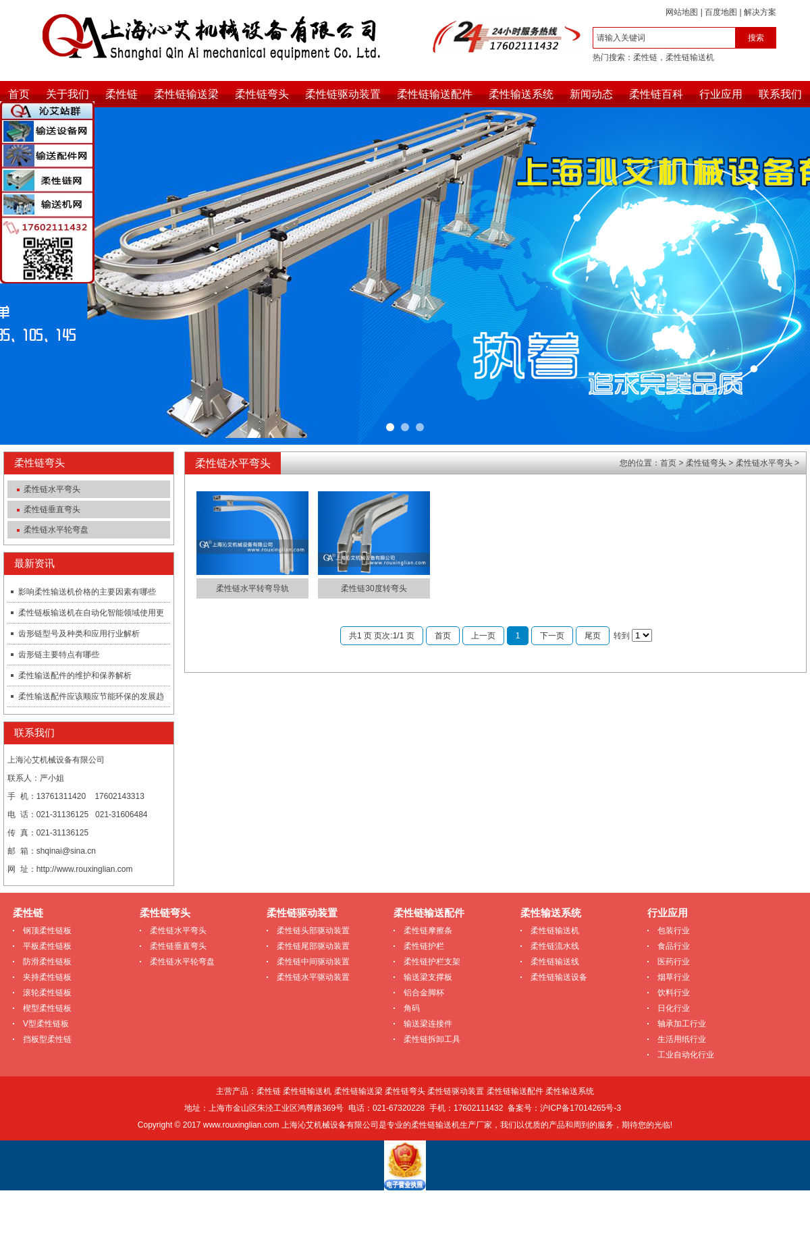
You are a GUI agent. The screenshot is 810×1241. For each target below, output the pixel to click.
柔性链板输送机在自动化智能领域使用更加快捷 (85, 615)
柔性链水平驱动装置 (313, 977)
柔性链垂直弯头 (52, 509)
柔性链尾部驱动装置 (313, 946)
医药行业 (673, 961)
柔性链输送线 (555, 961)
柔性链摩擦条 (428, 930)
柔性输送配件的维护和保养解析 (75, 675)
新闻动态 (591, 94)
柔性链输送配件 (435, 94)
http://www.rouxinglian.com (84, 869)
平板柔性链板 (47, 946)
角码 (412, 1008)
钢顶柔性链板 (47, 930)
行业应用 (720, 94)
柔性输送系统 (521, 94)
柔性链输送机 (690, 57)
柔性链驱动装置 (343, 94)
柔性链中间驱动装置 (313, 961)
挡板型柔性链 (47, 1039)
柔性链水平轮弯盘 (56, 529)
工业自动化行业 (685, 1054)
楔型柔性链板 (47, 1008)
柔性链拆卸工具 (432, 1039)
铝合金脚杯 (424, 992)
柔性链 (645, 57)
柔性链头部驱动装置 (313, 930)
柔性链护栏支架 (432, 961)
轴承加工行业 (681, 1023)
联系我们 (780, 94)
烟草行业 (673, 977)
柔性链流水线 (555, 946)
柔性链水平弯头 (52, 489)
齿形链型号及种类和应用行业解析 (79, 633)
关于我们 (67, 94)
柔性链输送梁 (186, 94)
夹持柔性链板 (47, 977)
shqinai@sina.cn (66, 851)
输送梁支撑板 (428, 977)
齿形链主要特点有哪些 (58, 654)
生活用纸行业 (681, 1039)
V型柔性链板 (46, 1023)
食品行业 (673, 946)
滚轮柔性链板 (47, 992)
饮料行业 (673, 992)
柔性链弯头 (262, 94)
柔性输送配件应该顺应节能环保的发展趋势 (85, 699)
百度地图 (721, 12)
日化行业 (673, 1008)
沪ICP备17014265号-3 (580, 1108)
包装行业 (673, 930)
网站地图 (682, 12)
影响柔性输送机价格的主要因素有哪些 (87, 592)
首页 (19, 94)
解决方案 (760, 12)
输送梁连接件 (428, 1023)
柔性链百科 (656, 94)
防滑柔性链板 (47, 961)
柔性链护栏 (424, 946)
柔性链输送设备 (559, 977)
